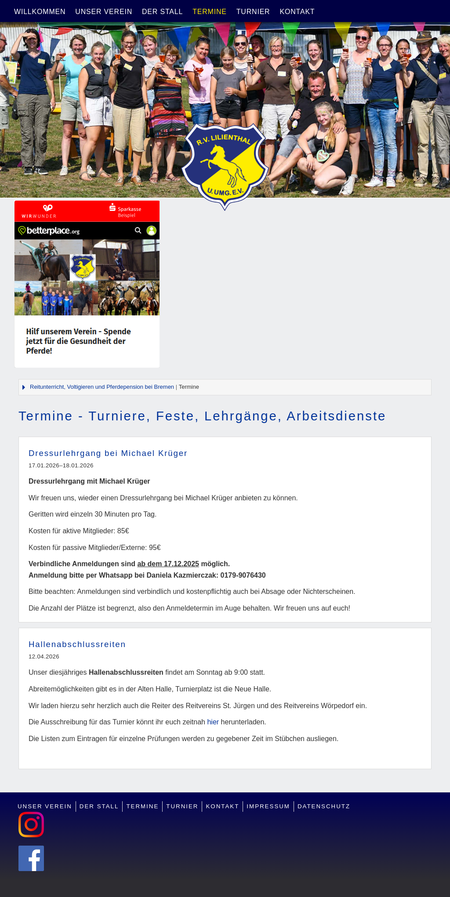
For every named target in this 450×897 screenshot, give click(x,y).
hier (213, 722)
